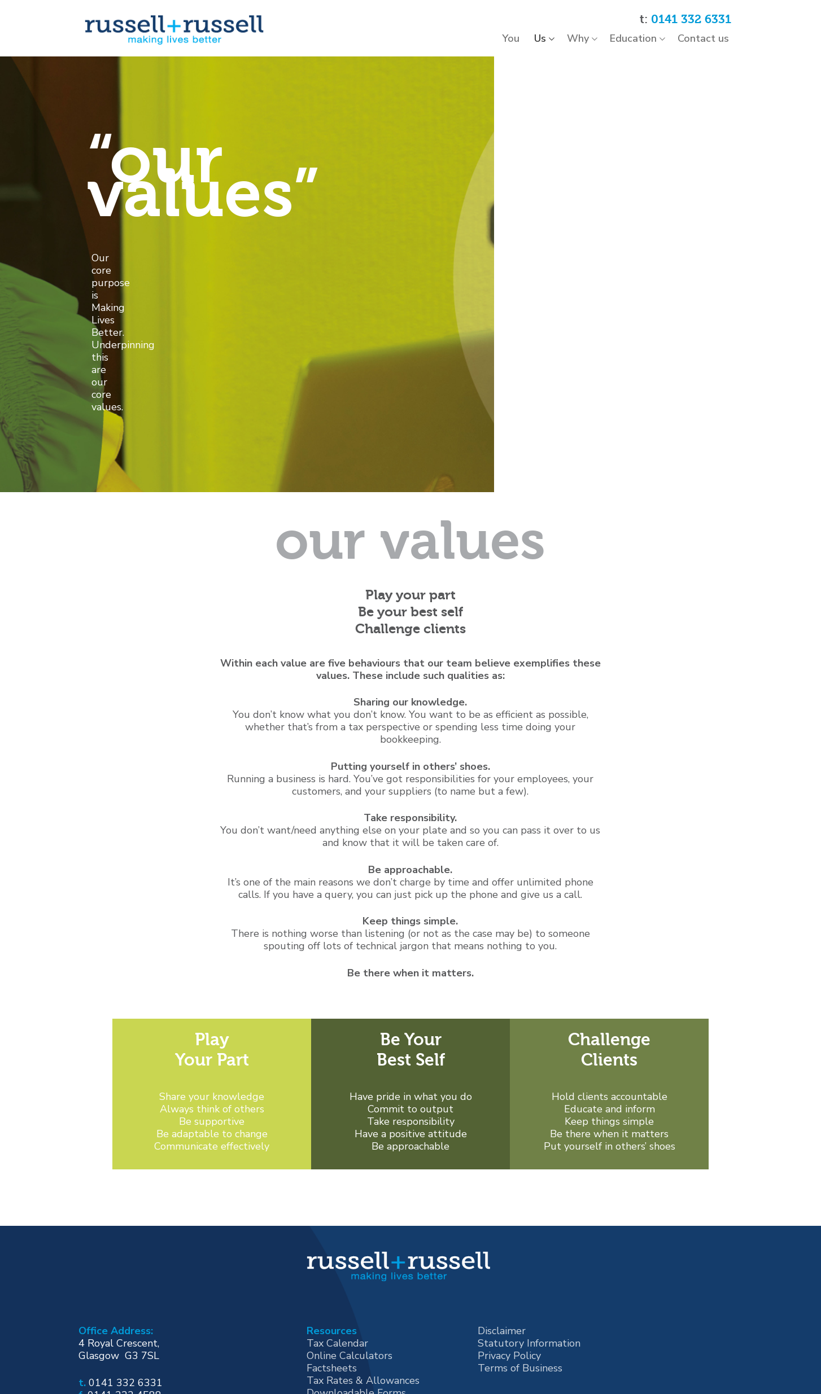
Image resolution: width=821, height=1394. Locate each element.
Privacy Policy (509, 1234)
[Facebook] (84, 1317)
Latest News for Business (366, 1284)
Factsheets (332, 1246)
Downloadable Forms (356, 1271)
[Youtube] (152, 1317)
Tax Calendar (337, 1222)
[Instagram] (107, 1317)
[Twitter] (130, 1317)
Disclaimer (502, 1209)
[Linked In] (174, 1317)
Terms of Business (520, 1246)
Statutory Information (529, 1222)
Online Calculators (349, 1234)
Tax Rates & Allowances (363, 1259)
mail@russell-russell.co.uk (150, 1285)
